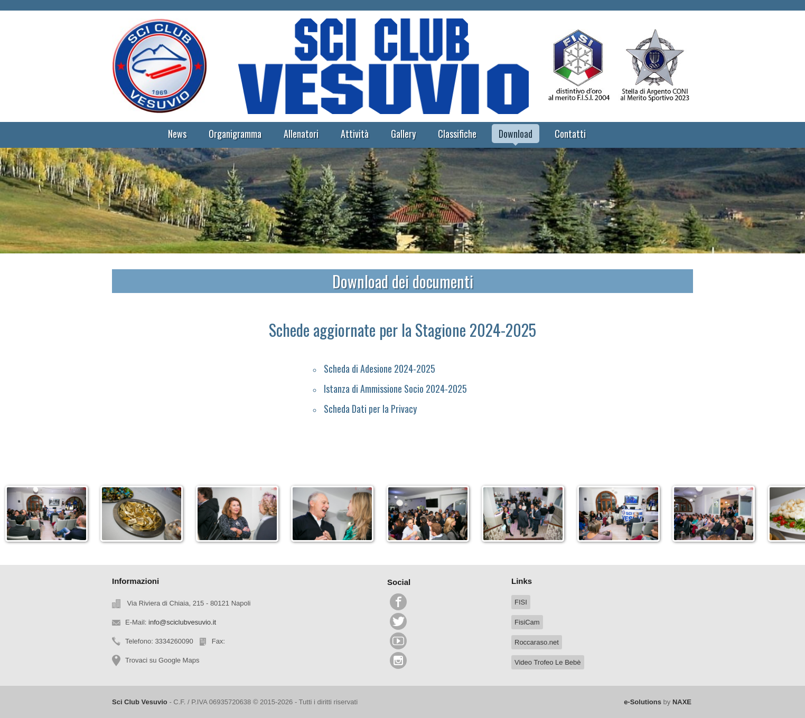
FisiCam (527, 622)
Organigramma (235, 133)
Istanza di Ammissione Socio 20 (379, 388)
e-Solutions (642, 702)
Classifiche (457, 133)
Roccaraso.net (536, 642)
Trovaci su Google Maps (162, 660)
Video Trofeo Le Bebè (547, 662)
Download (515, 133)
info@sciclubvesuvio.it (182, 622)
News (177, 133)
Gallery (403, 133)
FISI (520, 602)
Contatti (570, 133)
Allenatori (301, 133)
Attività (355, 133)
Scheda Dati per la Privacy (370, 408)
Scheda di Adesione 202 (366, 368)
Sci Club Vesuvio (139, 702)
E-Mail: (170, 622)
